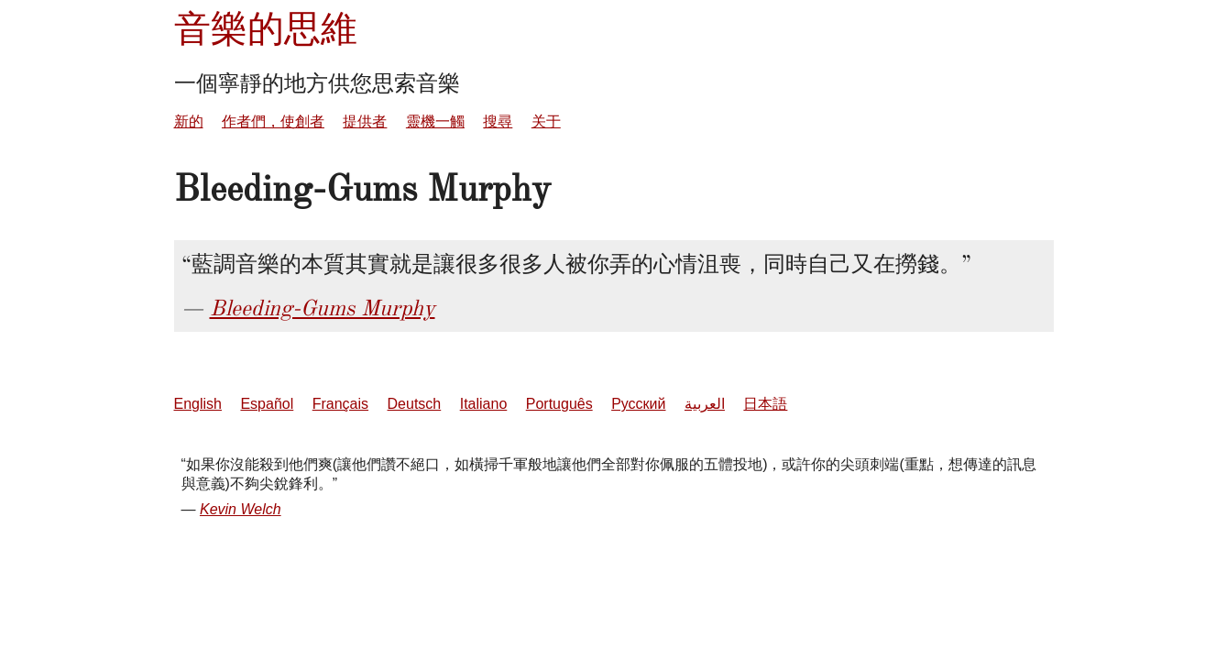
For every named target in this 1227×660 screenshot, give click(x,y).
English (198, 404)
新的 (188, 121)
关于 (546, 121)
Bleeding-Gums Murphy (322, 308)
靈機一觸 (435, 121)
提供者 (365, 121)
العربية (705, 404)
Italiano (484, 404)
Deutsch (415, 404)
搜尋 (497, 121)
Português (559, 404)
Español (266, 404)
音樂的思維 (265, 28)
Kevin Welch (240, 509)
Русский (638, 404)
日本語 (765, 404)
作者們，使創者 (273, 121)
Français (340, 404)
